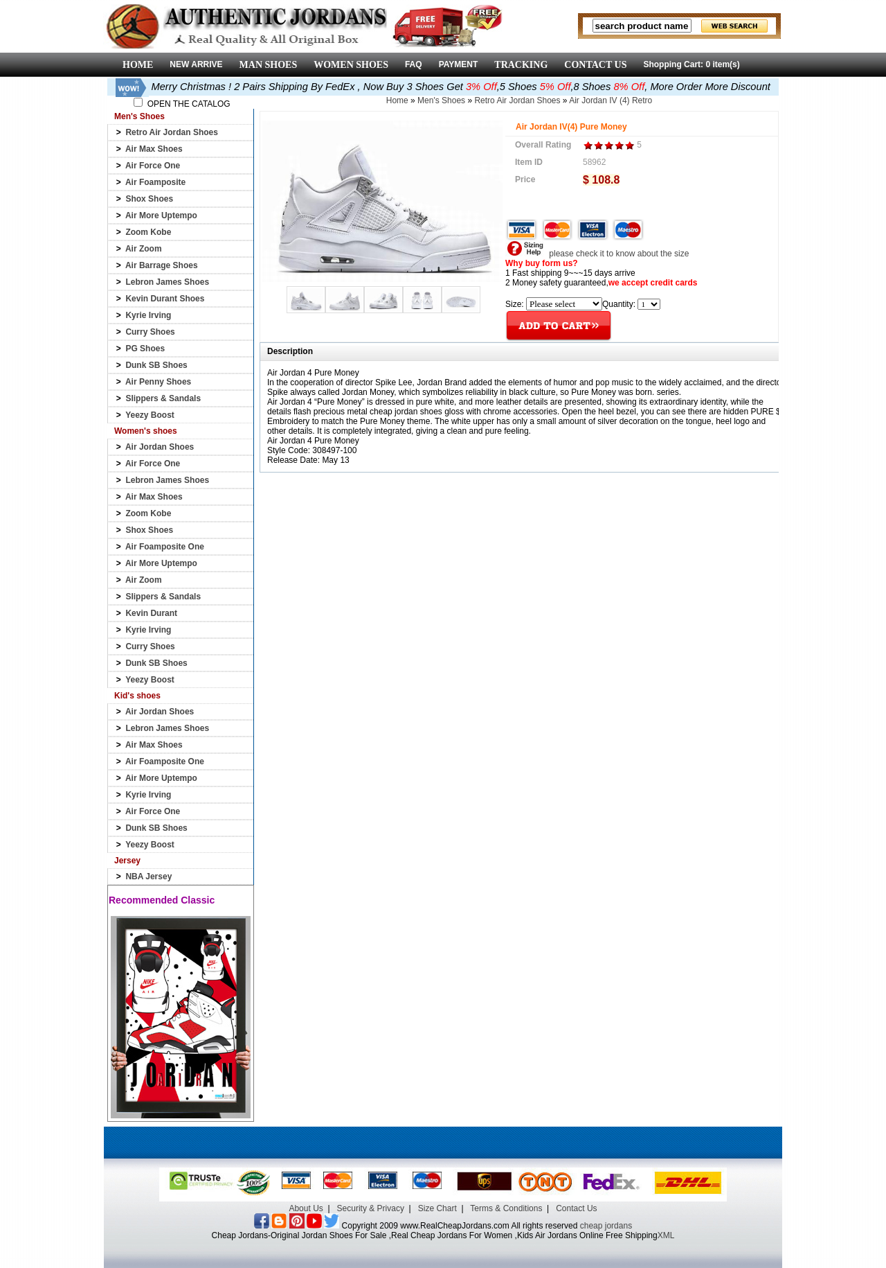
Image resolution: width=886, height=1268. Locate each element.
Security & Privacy (370, 1208)
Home (397, 100)
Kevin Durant (151, 613)
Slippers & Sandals (163, 398)
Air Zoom (143, 249)
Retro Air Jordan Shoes (171, 132)
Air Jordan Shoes (159, 447)
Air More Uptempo (161, 215)
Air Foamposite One (164, 547)
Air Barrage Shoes (161, 265)
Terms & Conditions (506, 1208)
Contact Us (576, 1208)
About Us (306, 1208)
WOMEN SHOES (351, 65)
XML (666, 1235)
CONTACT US (595, 65)
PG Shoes (145, 348)
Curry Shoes (149, 332)
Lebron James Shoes (167, 282)
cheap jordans (606, 1226)
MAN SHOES (268, 65)
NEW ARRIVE (196, 64)
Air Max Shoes (154, 149)
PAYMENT (458, 64)
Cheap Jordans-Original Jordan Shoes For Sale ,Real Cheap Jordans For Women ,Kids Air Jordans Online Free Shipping (435, 1235)
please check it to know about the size (597, 253)
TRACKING (521, 65)
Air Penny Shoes (158, 382)
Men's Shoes (441, 100)
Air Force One (152, 165)
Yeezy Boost (149, 415)
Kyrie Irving (148, 315)
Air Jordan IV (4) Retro (610, 100)
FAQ (413, 64)
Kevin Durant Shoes (164, 298)
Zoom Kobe (148, 232)
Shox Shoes (149, 199)
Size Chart (437, 1208)
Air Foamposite (155, 182)
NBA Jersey (148, 876)
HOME (138, 65)
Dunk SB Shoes (156, 365)
